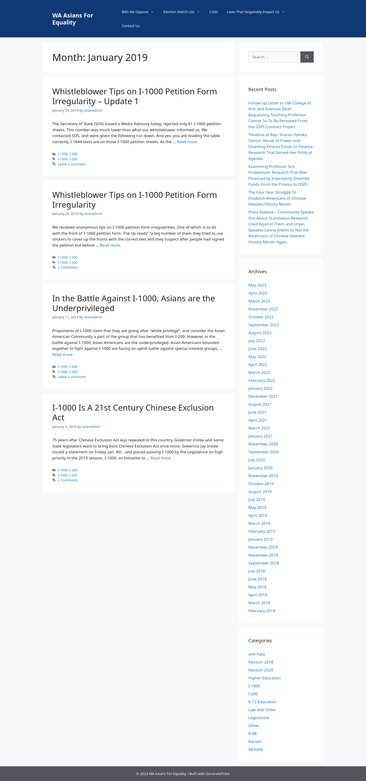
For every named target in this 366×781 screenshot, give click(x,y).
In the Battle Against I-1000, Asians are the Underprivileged (133, 303)
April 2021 (257, 420)
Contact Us (131, 25)
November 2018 (263, 555)
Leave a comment (72, 164)
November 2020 (263, 444)
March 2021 (259, 428)
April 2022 (257, 364)
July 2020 (256, 459)
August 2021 (260, 404)
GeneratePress (218, 773)
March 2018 (259, 602)
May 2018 (257, 586)
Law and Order (262, 709)
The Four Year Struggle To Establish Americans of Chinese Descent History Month (277, 198)
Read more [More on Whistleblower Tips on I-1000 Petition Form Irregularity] (110, 245)
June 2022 (257, 348)
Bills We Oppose (140, 12)
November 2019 (263, 475)
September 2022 (263, 324)
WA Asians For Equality (72, 18)
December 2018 (263, 547)
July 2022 (256, 340)
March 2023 (259, 301)
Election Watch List (184, 12)
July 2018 (256, 571)
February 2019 (261, 531)
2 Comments (68, 267)
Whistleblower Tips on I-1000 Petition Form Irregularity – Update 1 (134, 96)
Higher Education (264, 678)
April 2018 (257, 594)
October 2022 (261, 317)
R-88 (252, 733)
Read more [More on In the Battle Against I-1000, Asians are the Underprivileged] (62, 354)
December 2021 (263, 396)
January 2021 (260, 436)
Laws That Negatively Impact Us (258, 12)
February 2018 (261, 610)
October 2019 (261, 483)
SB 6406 (255, 749)
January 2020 (260, 467)
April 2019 (257, 515)
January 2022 (260, 388)
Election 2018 (260, 662)
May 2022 (257, 356)
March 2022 (259, 372)
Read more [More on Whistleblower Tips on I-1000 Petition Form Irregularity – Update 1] (187, 141)
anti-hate (256, 654)
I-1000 (63, 154)
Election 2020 (260, 670)
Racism (255, 741)
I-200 (213, 11)
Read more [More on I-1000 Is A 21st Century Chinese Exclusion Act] (160, 458)
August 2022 (260, 332)
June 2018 (257, 579)
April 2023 (257, 293)
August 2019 (260, 491)
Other (253, 725)
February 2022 (261, 380)
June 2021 (257, 412)
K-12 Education (262, 701)
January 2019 (260, 539)
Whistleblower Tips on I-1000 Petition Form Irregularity (134, 199)
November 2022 (263, 309)
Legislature (258, 717)
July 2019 (256, 499)
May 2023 (257, 285)
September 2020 (263, 451)
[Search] (307, 57)
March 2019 (259, 523)
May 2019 (257, 507)
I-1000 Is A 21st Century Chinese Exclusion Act (133, 412)
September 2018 (263, 563)
